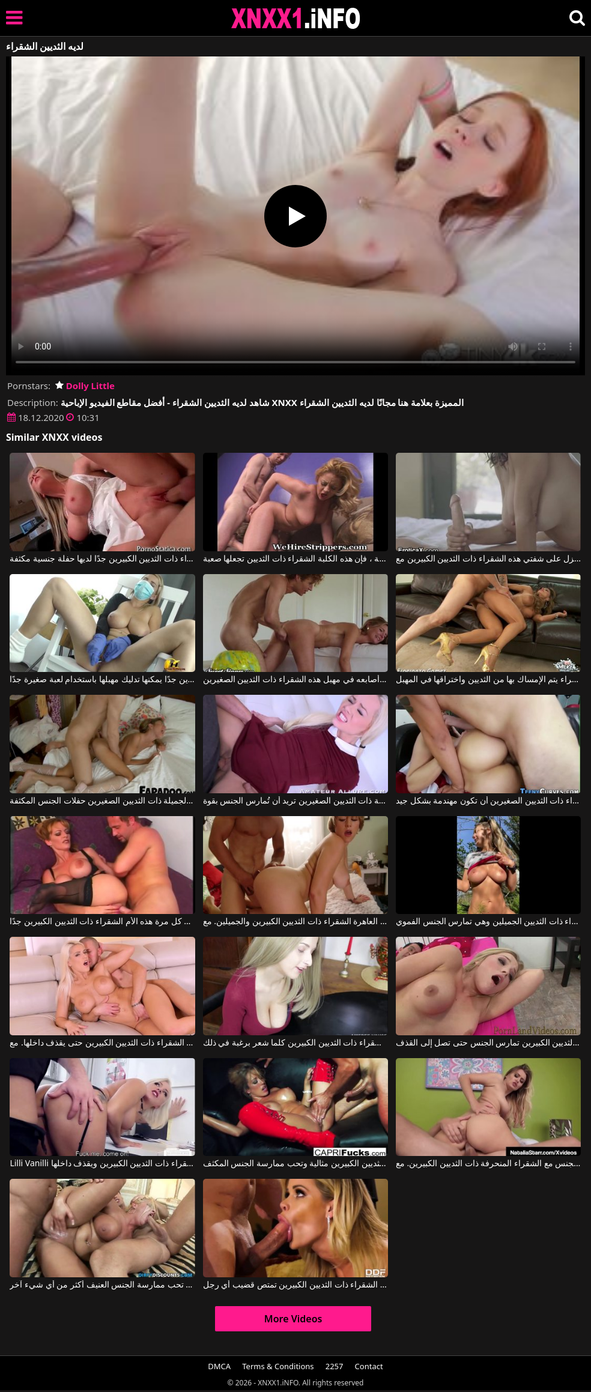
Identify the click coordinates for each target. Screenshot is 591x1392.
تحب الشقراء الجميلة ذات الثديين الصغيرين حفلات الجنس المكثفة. (102, 801)
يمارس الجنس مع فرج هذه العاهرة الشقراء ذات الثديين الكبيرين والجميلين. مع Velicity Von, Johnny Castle (295, 922)
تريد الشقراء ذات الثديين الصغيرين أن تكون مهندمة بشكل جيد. (488, 801)
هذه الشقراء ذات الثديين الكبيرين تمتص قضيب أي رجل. (295, 1285)
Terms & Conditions (278, 1366)
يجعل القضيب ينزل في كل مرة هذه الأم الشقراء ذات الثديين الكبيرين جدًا (102, 922)
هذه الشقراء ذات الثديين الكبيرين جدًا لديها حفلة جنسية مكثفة (102, 559)
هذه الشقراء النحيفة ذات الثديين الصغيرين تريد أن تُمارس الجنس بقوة (295, 801)
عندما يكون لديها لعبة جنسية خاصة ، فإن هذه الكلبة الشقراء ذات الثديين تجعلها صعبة (295, 559)
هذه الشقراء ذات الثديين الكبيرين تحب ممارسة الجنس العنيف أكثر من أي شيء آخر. (102, 1285)
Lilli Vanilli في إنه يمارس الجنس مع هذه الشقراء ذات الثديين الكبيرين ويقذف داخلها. (102, 1164)
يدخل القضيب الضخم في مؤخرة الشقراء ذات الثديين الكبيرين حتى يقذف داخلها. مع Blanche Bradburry (102, 1043)
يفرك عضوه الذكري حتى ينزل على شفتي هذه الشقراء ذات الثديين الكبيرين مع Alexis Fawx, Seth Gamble (488, 559)
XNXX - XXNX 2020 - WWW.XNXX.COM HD (296, 18)
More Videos (293, 1318)
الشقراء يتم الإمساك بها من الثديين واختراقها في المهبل (488, 680)
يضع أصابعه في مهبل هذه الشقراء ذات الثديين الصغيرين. (295, 680)
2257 (335, 1366)
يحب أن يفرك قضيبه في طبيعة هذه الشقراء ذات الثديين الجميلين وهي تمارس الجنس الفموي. (488, 922)
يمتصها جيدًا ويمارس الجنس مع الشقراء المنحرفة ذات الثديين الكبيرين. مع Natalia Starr (488, 1164)
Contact (369, 1366)
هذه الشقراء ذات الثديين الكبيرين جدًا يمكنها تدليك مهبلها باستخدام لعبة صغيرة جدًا (102, 680)
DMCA (219, 1366)
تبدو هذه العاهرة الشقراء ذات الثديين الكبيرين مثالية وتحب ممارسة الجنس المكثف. (295, 1164)
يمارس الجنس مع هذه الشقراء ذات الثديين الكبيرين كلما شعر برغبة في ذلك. (295, 1043)
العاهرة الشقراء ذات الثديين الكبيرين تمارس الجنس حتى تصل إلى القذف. (488, 1043)
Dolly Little (85, 386)
